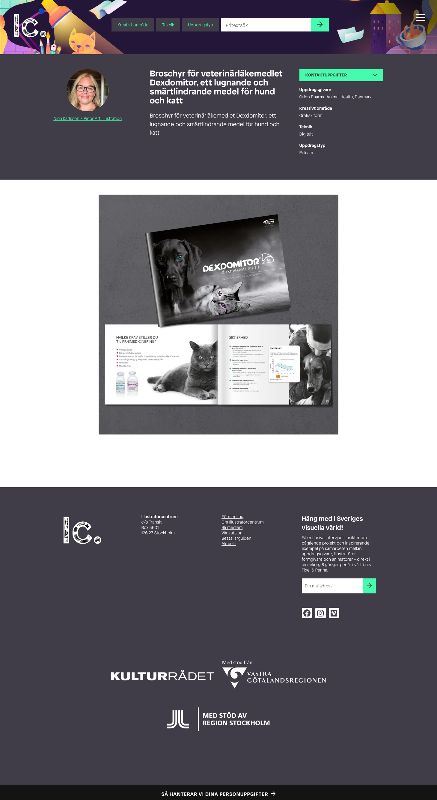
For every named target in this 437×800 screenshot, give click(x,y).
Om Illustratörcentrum (242, 522)
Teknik (168, 25)
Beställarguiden (236, 538)
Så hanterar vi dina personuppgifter (215, 794)
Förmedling (232, 517)
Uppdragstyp (200, 25)
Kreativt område (132, 25)
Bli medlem (231, 527)
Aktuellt (228, 544)
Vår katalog (231, 533)
